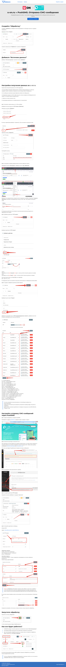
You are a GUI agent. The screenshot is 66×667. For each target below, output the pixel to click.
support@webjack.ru (60, 664)
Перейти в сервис (59, 1)
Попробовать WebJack (33, 18)
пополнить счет (20, 446)
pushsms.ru (13, 419)
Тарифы (25, 1)
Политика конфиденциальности (8, 664)
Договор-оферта (5, 665)
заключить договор (11, 446)
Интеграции (20, 1)
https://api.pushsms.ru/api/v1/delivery (12, 530)
